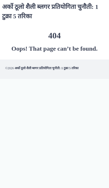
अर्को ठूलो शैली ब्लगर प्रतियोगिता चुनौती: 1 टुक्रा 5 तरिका (46, 68)
